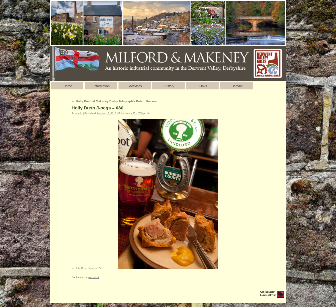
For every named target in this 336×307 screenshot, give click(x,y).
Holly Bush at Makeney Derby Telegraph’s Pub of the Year (115, 101)
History (169, 86)
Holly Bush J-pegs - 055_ (89, 268)
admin (78, 113)
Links (203, 86)
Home (67, 86)
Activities (135, 86)
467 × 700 (137, 113)
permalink (93, 277)
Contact (237, 86)
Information (101, 86)
